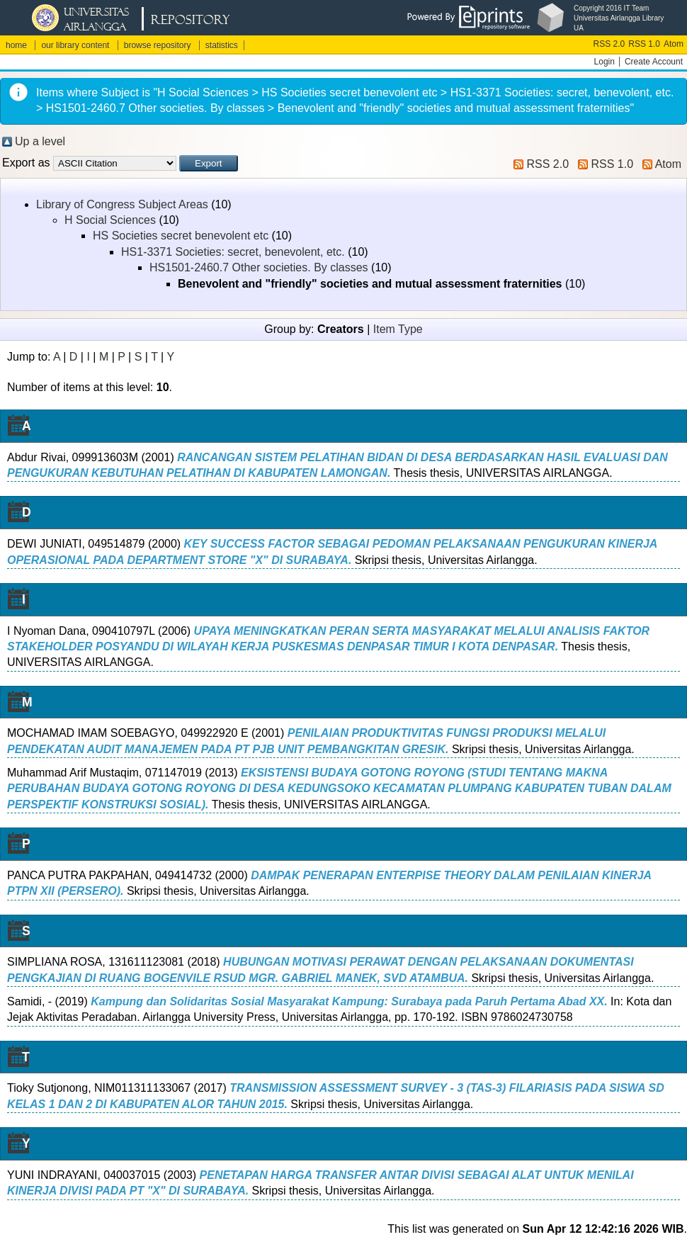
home (16, 45)
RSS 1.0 (644, 44)
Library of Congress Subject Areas (122, 204)
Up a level (40, 141)
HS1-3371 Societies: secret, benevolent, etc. (233, 252)
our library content (75, 45)
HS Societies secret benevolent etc (180, 236)
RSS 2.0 (609, 44)
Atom (673, 44)
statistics (221, 45)
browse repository (157, 45)
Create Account (654, 62)
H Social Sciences (110, 220)
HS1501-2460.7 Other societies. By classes (258, 267)
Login (604, 62)
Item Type (398, 329)
